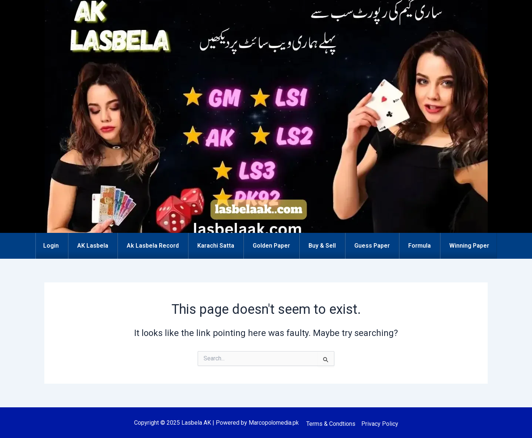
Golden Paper (271, 245)
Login (51, 245)
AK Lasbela (92, 245)
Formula (419, 245)
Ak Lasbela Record (153, 245)
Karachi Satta (215, 245)
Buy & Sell (322, 245)
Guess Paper (372, 245)
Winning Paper (469, 245)
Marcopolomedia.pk (273, 422)
